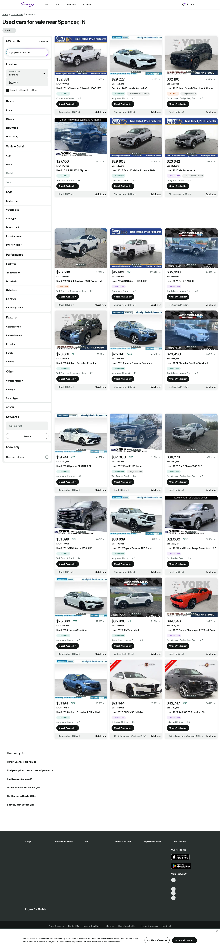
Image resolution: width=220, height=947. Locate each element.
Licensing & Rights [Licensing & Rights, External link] (127, 926)
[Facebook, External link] (173, 884)
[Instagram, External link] (173, 893)
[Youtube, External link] (173, 889)
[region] (110, 937)
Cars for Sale (17, 14)
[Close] (216, 931)
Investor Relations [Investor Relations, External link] (92, 926)
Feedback (166, 926)
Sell (57, 4)
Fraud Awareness (149, 926)
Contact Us (73, 926)
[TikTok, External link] (173, 880)
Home (5, 14)
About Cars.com (56, 926)
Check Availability (67, 104)
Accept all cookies (184, 940)
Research (71, 4)
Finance (87, 4)
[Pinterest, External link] (173, 898)
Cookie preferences (157, 940)
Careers (110, 926)
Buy (46, 4)
